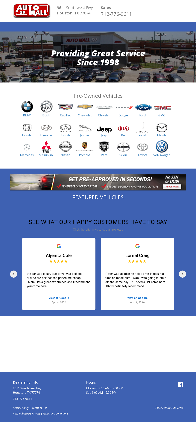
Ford (142, 115)
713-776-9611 (116, 13)
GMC (161, 115)
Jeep (104, 135)
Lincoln (142, 135)
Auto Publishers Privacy (26, 413)
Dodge (123, 115)
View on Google (58, 298)
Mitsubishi (46, 155)
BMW (27, 115)
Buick (46, 115)
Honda (26, 135)
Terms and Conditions (55, 413)
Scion (123, 155)
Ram (104, 155)
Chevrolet (85, 115)
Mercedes (27, 155)
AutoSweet (177, 408)
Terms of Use (39, 408)
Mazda (161, 135)
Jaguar (84, 135)
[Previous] (13, 274)
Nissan (65, 155)
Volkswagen (161, 155)
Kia (123, 135)
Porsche (84, 155)
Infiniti (65, 135)
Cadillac (65, 115)
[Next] (182, 274)
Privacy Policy (21, 408)
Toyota (142, 155)
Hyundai (46, 135)
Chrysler (104, 115)
